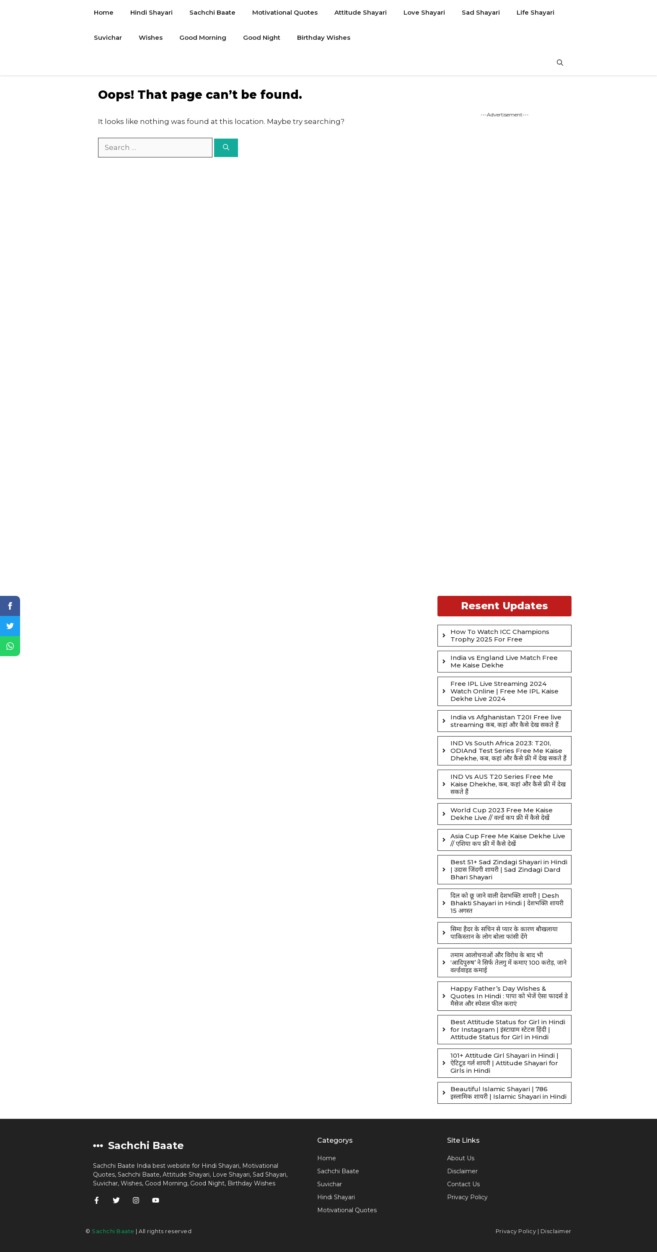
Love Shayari (424, 12)
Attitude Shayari (360, 12)
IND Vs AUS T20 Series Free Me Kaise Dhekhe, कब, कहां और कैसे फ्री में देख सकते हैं (508, 784)
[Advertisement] (504, 356)
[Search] (226, 148)
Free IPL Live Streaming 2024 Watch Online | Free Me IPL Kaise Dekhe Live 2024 (504, 691)
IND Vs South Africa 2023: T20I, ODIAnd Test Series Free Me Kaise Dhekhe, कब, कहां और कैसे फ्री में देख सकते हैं (508, 750)
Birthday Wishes (323, 37)
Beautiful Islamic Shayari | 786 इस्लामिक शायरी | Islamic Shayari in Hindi (508, 1092)
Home (104, 12)
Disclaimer (462, 1171)
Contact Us (463, 1184)
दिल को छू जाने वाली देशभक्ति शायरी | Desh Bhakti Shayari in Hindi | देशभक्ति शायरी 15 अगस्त (507, 903)
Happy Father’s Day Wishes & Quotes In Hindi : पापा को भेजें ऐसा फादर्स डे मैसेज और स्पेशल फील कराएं (509, 995)
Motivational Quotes (285, 12)
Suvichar (108, 37)
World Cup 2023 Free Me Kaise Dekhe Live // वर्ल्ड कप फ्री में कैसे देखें (501, 814)
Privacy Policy (516, 1231)
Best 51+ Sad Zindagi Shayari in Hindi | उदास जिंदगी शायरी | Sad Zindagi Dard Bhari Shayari (508, 869)
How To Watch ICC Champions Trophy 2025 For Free (499, 635)
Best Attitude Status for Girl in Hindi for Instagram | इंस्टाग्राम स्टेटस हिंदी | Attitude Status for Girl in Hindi (507, 1029)
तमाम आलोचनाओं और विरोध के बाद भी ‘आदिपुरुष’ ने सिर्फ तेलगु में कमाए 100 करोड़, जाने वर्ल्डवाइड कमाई (508, 962)
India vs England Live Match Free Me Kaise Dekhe (504, 661)
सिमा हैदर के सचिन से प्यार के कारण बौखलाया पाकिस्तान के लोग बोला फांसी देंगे (504, 932)
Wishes (151, 37)
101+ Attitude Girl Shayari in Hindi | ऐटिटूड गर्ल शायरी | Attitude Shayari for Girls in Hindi (504, 1062)
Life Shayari (535, 12)
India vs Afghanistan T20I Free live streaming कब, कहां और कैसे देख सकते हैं (505, 721)
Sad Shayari (481, 12)
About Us (460, 1158)
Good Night (261, 37)
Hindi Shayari (151, 12)
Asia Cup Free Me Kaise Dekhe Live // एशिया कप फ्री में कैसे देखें (507, 840)
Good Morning (202, 37)
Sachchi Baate (212, 12)
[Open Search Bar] (560, 62)
